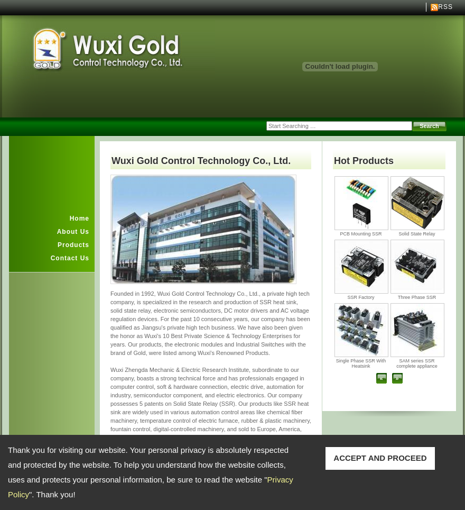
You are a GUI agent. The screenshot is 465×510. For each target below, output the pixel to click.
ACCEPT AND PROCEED (379, 457)
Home (79, 218)
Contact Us (70, 258)
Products (73, 245)
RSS (445, 7)
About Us (73, 231)
